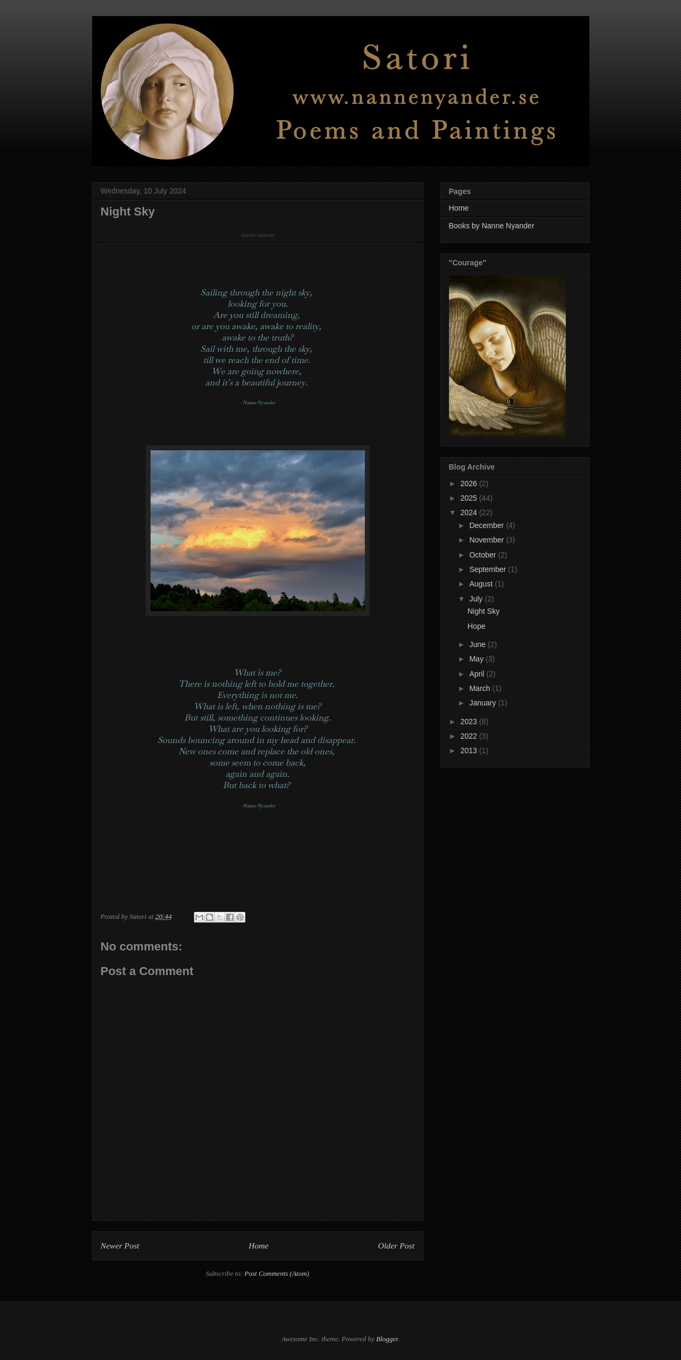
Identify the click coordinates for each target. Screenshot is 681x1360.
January (483, 702)
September (488, 569)
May (477, 659)
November (487, 540)
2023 (469, 721)
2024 (469, 512)
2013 (469, 750)
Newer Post (120, 1245)
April (478, 674)
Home (258, 1245)
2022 (469, 736)
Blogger (387, 1339)
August (482, 583)
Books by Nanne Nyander (492, 225)
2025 (469, 498)
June (478, 644)
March (480, 688)
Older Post (396, 1245)
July (477, 598)
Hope (476, 626)
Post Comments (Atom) (276, 1273)
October (483, 555)
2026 (469, 483)
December (487, 525)
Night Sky (483, 611)
